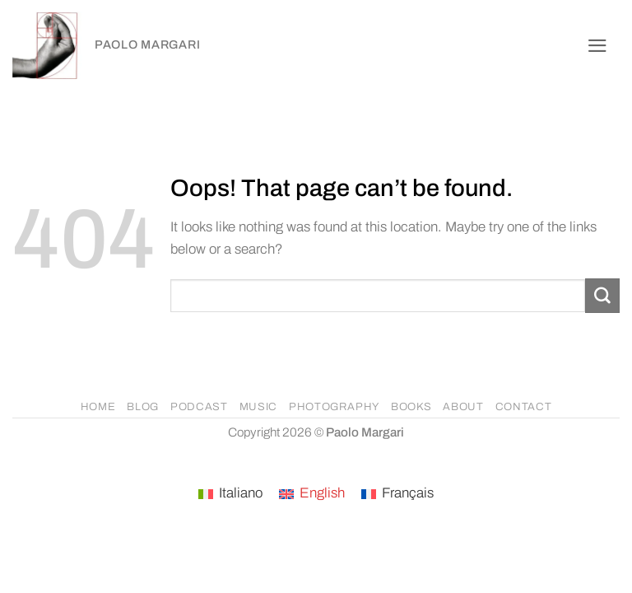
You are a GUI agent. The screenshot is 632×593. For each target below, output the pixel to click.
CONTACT (523, 407)
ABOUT (463, 407)
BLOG (143, 407)
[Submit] (602, 295)
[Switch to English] (312, 494)
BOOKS (411, 407)
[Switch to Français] (397, 494)
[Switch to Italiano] (230, 494)
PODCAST (199, 407)
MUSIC (258, 407)
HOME (98, 407)
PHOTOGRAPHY (334, 407)
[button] (597, 46)
